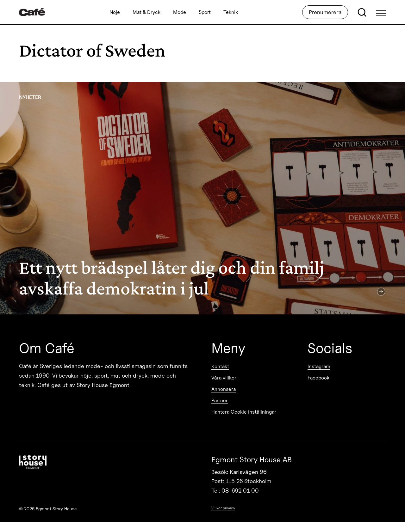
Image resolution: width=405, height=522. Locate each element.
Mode (179, 12)
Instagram (319, 366)
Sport (205, 12)
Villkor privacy (223, 508)
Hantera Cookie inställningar (243, 412)
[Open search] (362, 12)
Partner (219, 401)
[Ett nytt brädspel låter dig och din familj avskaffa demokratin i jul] (202, 198)
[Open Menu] (381, 12)
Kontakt (220, 366)
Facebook (318, 378)
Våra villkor (223, 378)
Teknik (230, 12)
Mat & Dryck (146, 12)
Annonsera (223, 389)
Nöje (114, 12)
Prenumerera (325, 12)
